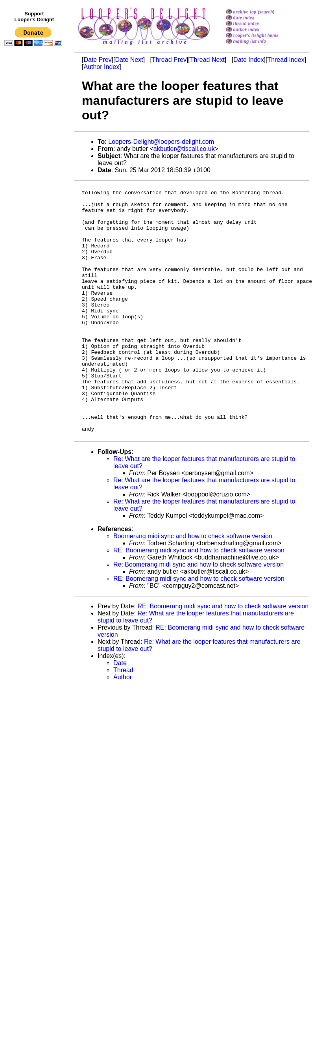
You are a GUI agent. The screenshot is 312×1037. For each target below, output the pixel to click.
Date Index (248, 59)
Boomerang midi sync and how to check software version (192, 587)
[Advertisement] (34, 211)
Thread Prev (169, 59)
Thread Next (207, 59)
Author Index (101, 66)
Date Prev (97, 59)
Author (122, 728)
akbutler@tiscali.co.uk (184, 148)
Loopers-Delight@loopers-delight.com (161, 141)
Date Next (129, 59)
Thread (123, 720)
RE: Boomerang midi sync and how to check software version (198, 601)
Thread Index (285, 59)
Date (120, 713)
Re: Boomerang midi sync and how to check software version (198, 615)
